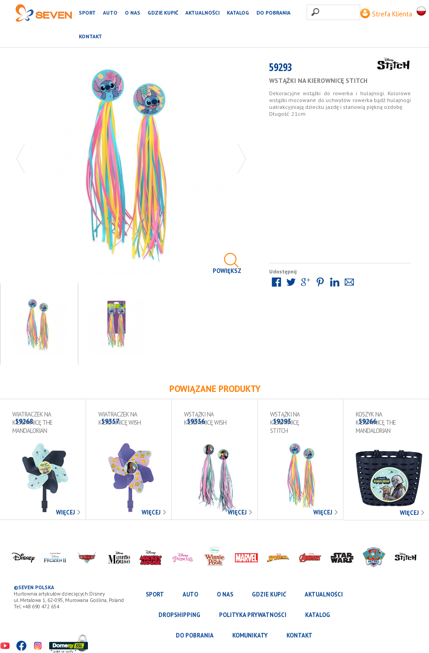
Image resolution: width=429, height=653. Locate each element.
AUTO (110, 12)
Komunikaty (250, 635)
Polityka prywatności (252, 615)
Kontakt (90, 36)
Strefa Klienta (386, 14)
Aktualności (202, 12)
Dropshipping (179, 615)
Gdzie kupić (163, 12)
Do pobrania (273, 12)
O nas (132, 12)
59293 (280, 69)
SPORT (87, 12)
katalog (238, 12)
